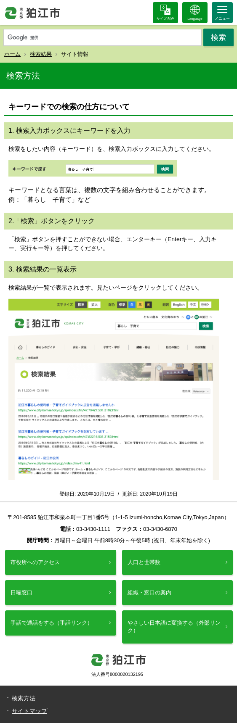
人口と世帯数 (144, 562)
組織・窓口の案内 (149, 592)
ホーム (12, 54)
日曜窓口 (21, 592)
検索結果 (41, 54)
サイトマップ (29, 710)
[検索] (102, 38)
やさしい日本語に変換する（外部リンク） (174, 626)
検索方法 (23, 698)
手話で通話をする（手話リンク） (52, 623)
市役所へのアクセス (35, 562)
